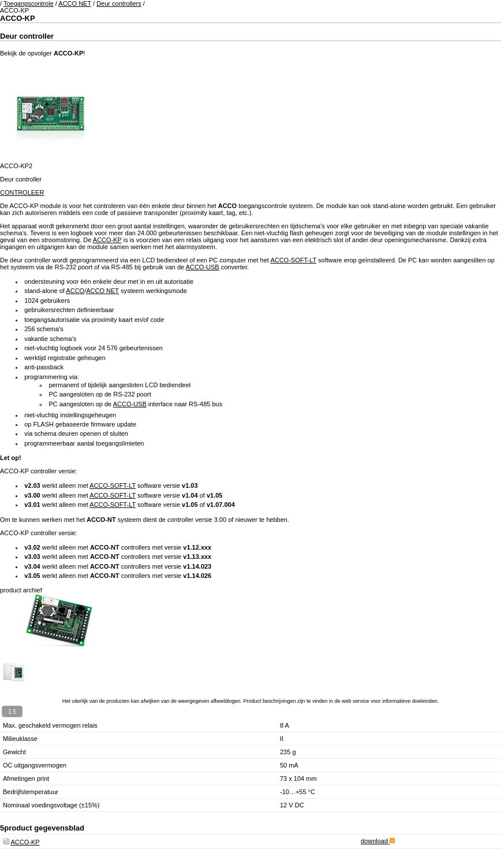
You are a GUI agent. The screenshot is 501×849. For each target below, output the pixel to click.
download (378, 840)
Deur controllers (118, 3)
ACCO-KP (107, 239)
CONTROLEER (22, 192)
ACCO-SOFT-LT (293, 260)
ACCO (75, 290)
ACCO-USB (202, 267)
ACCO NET (74, 3)
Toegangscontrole (28, 3)
